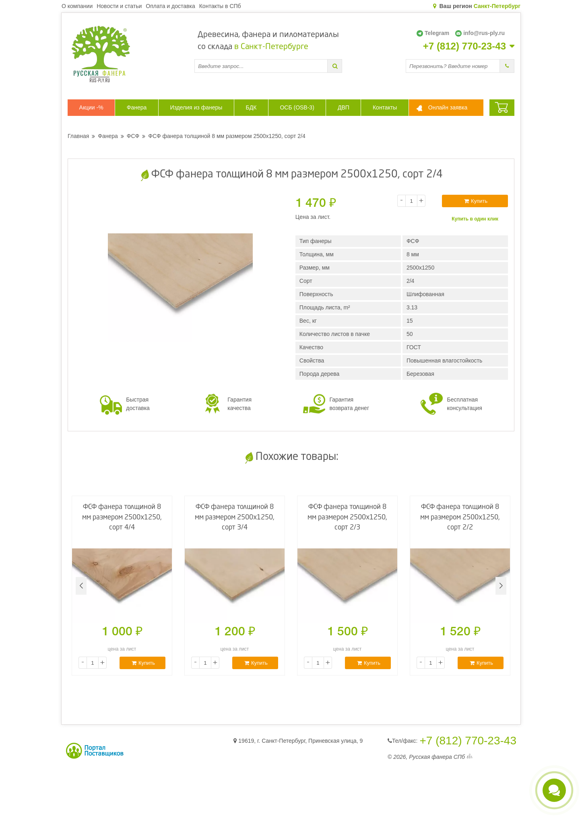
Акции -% (91, 107)
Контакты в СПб (220, 6)
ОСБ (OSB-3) (297, 107)
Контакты (385, 107)
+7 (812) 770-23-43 (464, 46)
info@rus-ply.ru (480, 33)
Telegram (433, 33)
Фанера (137, 107)
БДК (251, 107)
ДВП (343, 107)
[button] (500, 586)
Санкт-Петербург (497, 6)
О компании (77, 6)
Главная (78, 136)
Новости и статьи (119, 6)
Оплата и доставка (170, 6)
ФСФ (133, 136)
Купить (475, 201)
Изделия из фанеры (196, 107)
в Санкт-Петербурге (271, 47)
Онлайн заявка (447, 107)
